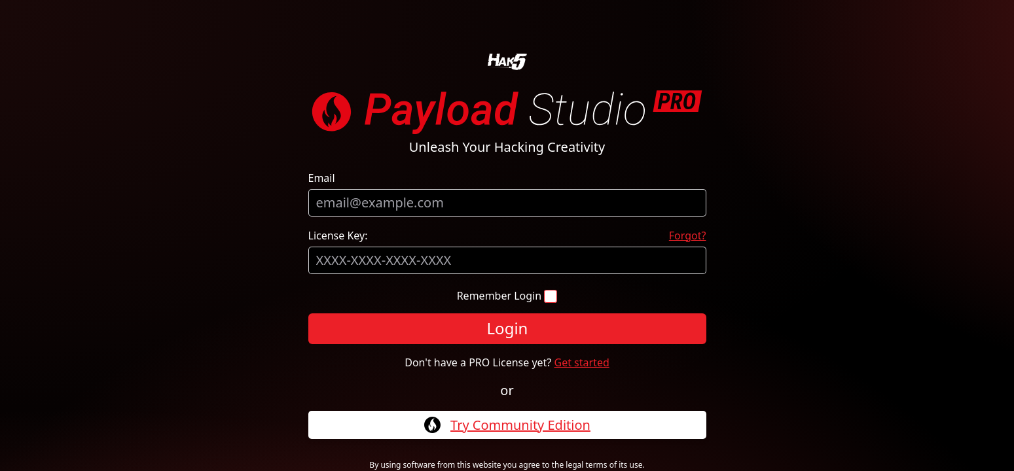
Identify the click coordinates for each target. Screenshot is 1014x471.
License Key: (338, 235)
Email (321, 178)
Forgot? (687, 235)
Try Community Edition (520, 425)
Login (507, 328)
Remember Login (501, 295)
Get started (581, 362)
